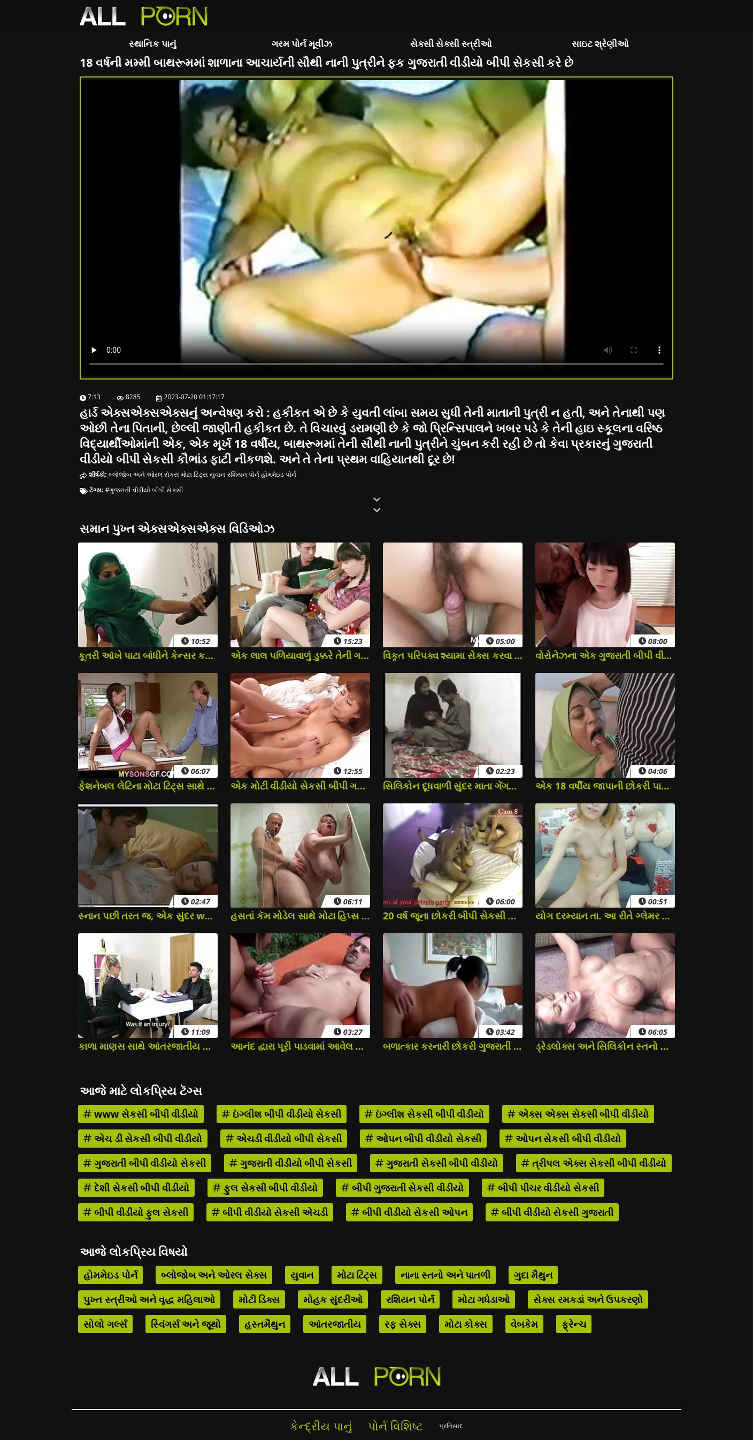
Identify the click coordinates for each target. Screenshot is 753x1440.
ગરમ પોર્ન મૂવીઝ (302, 43)
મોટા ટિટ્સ (194, 474)
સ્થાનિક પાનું (152, 43)
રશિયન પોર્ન (243, 474)
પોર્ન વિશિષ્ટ (395, 1426)
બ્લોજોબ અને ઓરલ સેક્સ (144, 474)
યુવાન (217, 474)
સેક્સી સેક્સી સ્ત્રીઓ (451, 43)
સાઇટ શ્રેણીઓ (600, 43)
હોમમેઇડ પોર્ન (278, 474)
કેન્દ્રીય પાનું (321, 1426)
